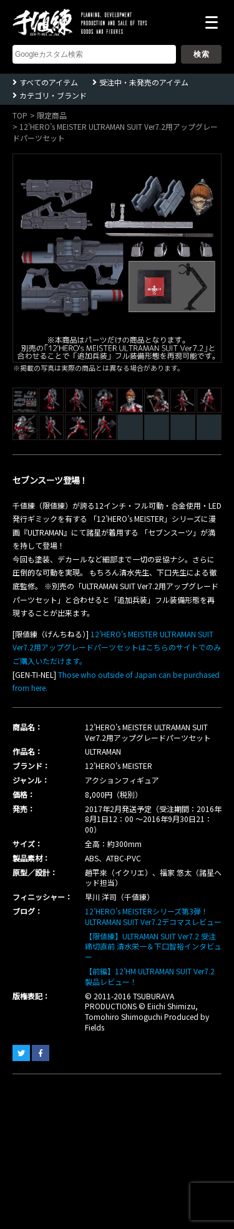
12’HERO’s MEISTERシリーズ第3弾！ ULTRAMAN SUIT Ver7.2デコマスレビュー (153, 916)
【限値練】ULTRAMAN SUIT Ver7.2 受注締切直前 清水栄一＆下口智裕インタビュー (153, 946)
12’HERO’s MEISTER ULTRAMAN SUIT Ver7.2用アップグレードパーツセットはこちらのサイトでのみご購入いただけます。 (116, 647)
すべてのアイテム (48, 82)
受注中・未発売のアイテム (143, 82)
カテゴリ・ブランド (53, 95)
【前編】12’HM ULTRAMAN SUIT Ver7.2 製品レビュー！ (150, 976)
